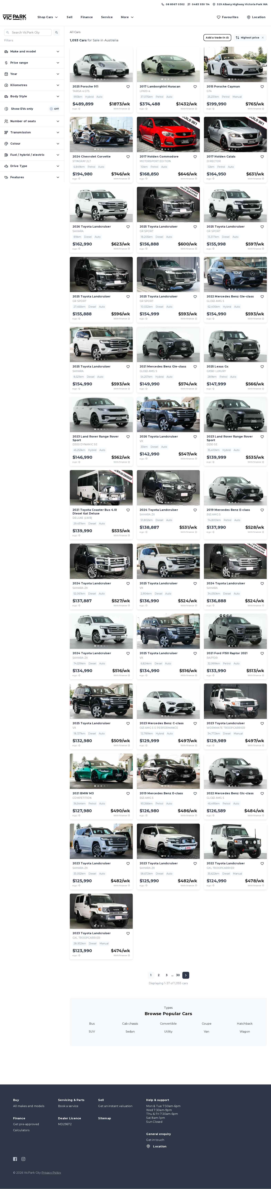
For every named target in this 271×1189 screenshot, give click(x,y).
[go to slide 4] (104, 79)
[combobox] (28, 32)
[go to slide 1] (95, 79)
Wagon (245, 1031)
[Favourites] (227, 17)
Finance (87, 17)
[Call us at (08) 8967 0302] (173, 4)
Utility (168, 1031)
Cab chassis (130, 1023)
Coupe (206, 1023)
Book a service (68, 1106)
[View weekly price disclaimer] (129, 108)
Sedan (130, 1031)
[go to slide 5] (107, 79)
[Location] (256, 17)
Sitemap (104, 1118)
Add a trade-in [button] (217, 37)
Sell (69, 17)
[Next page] (185, 975)
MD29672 (65, 1124)
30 (178, 975)
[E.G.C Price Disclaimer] (79, 108)
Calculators (21, 1130)
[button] (56, 32)
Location (156, 1146)
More (127, 17)
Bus (92, 1023)
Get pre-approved (26, 1124)
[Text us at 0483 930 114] (198, 4)
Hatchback (245, 1023)
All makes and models (28, 1106)
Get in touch (155, 1140)
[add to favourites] (128, 86)
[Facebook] (15, 1159)
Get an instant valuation (115, 1106)
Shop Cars (48, 17)
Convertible (168, 1023)
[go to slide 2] (98, 79)
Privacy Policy (51, 1172)
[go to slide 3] (101, 79)
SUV (92, 1031)
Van (206, 1031)
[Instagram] (23, 1159)
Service (107, 17)
